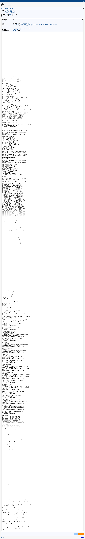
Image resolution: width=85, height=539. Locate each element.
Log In (81, 1)
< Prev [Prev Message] (10, 14)
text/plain (14, 30)
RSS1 (79, 534)
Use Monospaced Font (9, 10)
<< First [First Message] (7, 14)
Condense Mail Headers (10, 12)
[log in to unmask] (26, 23)
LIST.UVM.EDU (3, 537)
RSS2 (82, 534)
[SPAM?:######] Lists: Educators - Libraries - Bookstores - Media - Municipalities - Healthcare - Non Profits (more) (35, 24)
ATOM (76, 534)
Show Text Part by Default (10, 11)
